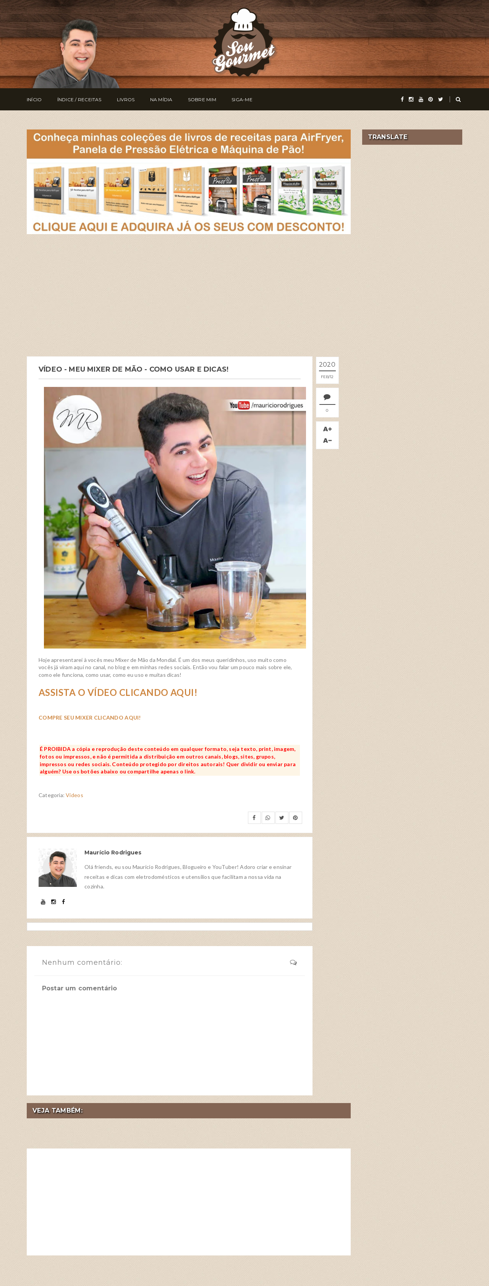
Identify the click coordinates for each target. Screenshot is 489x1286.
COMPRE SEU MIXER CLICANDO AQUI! (90, 717)
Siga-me (242, 99)
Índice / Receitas (79, 99)
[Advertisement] (189, 295)
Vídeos (74, 795)
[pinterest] (430, 99)
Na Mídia (161, 99)
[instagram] (411, 99)
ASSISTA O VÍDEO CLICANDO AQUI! (118, 692)
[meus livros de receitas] (189, 181)
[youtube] (421, 99)
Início (34, 99)
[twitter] (440, 99)
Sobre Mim (202, 99)
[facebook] (402, 99)
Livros (125, 99)
